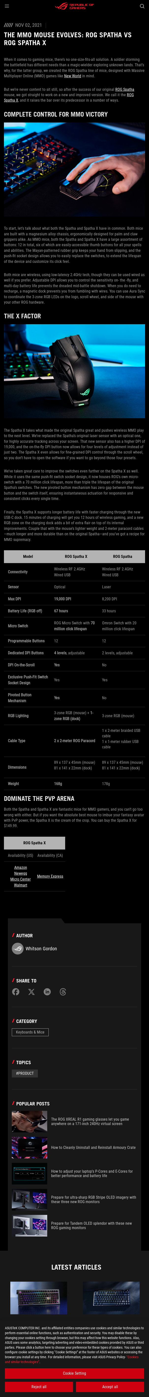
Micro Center (20, 879)
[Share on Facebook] (16, 992)
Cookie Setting (74, 1373)
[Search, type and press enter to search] (142, 6)
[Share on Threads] (63, 992)
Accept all (110, 1386)
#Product (25, 1073)
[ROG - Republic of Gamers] (74, 6)
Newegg (20, 873)
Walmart (20, 885)
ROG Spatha (124, 89)
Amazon (20, 867)
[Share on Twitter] (31, 992)
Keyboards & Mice (30, 1032)
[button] (7, 6)
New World (72, 76)
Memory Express (50, 876)
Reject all (38, 1386)
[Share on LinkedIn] (47, 992)
